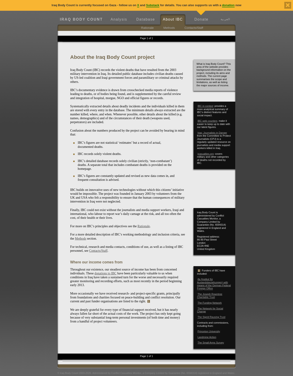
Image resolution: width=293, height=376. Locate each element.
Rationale (147, 28)
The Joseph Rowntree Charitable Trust (209, 295)
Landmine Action (207, 337)
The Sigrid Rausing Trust (211, 317)
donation (228, 5)
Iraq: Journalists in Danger (212, 132)
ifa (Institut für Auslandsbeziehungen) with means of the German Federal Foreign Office (214, 284)
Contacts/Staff (193, 28)
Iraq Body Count (81, 19)
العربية (225, 19)
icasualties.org (206, 153)
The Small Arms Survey (211, 342)
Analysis (119, 19)
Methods (169, 28)
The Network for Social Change (210, 310)
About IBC (173, 19)
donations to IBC (106, 273)
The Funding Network (210, 302)
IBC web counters (207, 120)
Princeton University (209, 331)
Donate (201, 19)
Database (145, 19)
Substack (152, 5)
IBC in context (205, 106)
